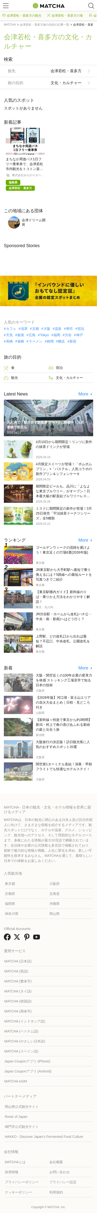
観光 (11, 378)
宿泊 (80, 328)
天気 (9, 335)
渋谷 (68, 335)
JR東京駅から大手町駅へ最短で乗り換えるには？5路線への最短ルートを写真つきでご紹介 (64, 574)
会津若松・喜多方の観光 (21, 15)
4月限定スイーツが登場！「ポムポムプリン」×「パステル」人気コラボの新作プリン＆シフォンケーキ (64, 469)
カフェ (11, 328)
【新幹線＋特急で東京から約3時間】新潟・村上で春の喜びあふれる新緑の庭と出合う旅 (64, 724)
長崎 (9, 341)
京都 (35, 328)
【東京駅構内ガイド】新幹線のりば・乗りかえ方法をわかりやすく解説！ (63, 597)
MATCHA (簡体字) (18, 1011)
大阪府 (54, 884)
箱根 (20, 341)
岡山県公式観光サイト (22, 1107)
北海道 (54, 894)
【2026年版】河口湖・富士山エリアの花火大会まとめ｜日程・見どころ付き (63, 702)
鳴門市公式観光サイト (22, 1127)
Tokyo (44, 335)
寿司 (69, 328)
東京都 (10, 884)
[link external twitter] (18, 939)
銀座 (20, 335)
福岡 (56, 335)
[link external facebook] (8, 939)
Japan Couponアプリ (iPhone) (27, 1061)
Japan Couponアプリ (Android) (28, 1071)
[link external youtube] (37, 939)
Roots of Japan (16, 1117)
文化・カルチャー (66, 378)
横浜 (61, 341)
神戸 (79, 335)
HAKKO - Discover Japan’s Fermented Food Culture (44, 1137)
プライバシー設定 (62, 1182)
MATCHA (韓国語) (18, 1001)
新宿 (72, 341)
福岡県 (10, 904)
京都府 (10, 894)
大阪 (47, 328)
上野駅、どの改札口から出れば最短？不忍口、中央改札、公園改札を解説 (63, 641)
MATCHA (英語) (16, 971)
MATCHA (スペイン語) (21, 1051)
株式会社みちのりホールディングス (28, 175)
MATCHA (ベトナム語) (21, 1031)
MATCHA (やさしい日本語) (24, 1041)
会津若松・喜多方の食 (65, 15)
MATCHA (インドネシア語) (24, 1021)
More (84, 394)
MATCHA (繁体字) (18, 981)
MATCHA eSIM (15, 1081)
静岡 (50, 341)
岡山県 (54, 914)
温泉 (58, 328)
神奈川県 (11, 914)
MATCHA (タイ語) (18, 991)
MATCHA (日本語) (18, 961)
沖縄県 (54, 904)
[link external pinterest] (27, 939)
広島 (32, 335)
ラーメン (35, 341)
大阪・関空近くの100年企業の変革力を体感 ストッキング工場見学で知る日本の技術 (64, 680)
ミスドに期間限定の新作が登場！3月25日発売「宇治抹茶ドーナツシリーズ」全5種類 (64, 513)
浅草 (24, 328)
